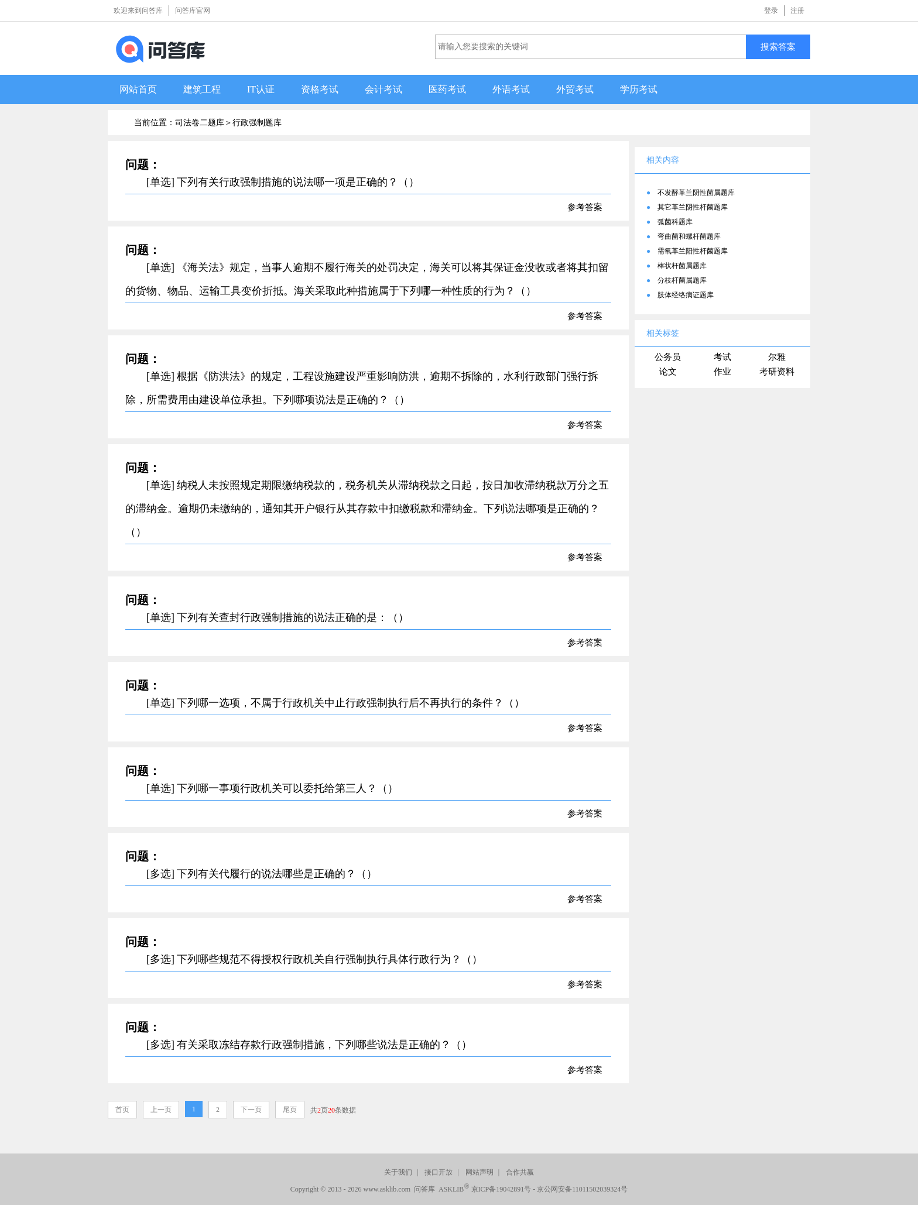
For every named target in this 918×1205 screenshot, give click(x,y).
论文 (668, 371)
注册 (797, 10)
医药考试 (447, 89)
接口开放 (438, 1172)
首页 (122, 1110)
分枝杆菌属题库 (682, 280)
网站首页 (138, 89)
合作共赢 (520, 1172)
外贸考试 (575, 89)
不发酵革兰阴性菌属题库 (696, 192)
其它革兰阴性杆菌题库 (692, 207)
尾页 (290, 1110)
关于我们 (398, 1172)
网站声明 (479, 1172)
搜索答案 (778, 47)
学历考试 (638, 89)
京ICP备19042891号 (501, 1189)
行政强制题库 (257, 122)
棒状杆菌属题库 (682, 266)
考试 (722, 357)
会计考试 (383, 89)
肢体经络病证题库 (685, 295)
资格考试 (319, 89)
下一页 (251, 1110)
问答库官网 (192, 10)
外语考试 (511, 89)
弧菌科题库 (675, 222)
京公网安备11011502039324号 (582, 1189)
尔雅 (777, 357)
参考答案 (584, 207)
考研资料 (776, 371)
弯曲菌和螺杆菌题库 (689, 236)
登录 (771, 10)
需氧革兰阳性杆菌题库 (692, 251)
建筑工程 (202, 89)
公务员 (668, 357)
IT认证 (261, 89)
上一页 (161, 1110)
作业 (722, 371)
